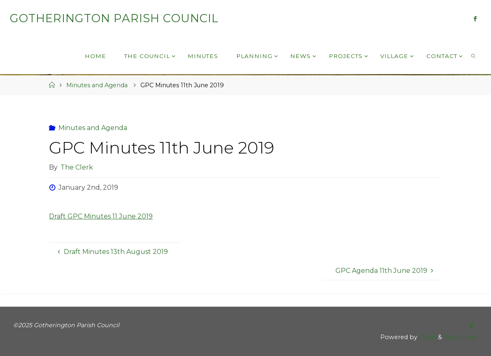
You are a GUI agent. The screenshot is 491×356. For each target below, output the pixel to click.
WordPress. (461, 337)
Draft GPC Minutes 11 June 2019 (101, 216)
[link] (473, 55)
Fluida (426, 337)
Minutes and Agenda (97, 85)
